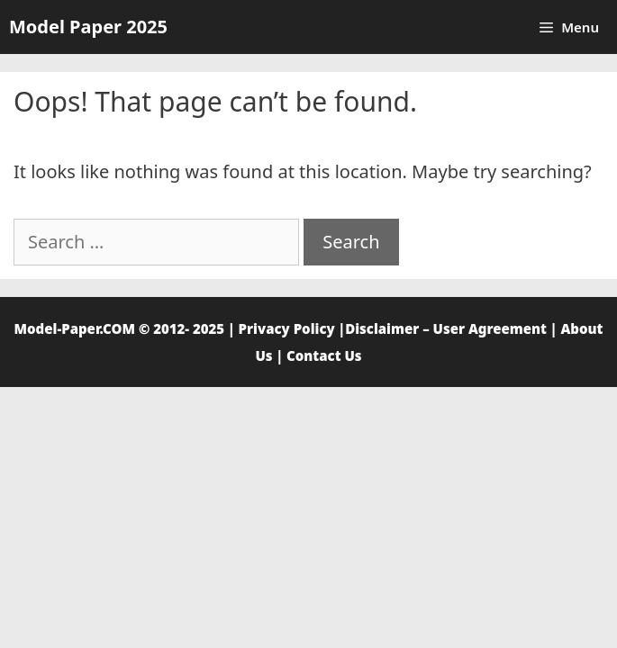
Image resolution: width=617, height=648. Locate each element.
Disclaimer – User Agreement (446, 329)
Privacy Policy (287, 329)
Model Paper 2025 (88, 26)
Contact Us (324, 355)
